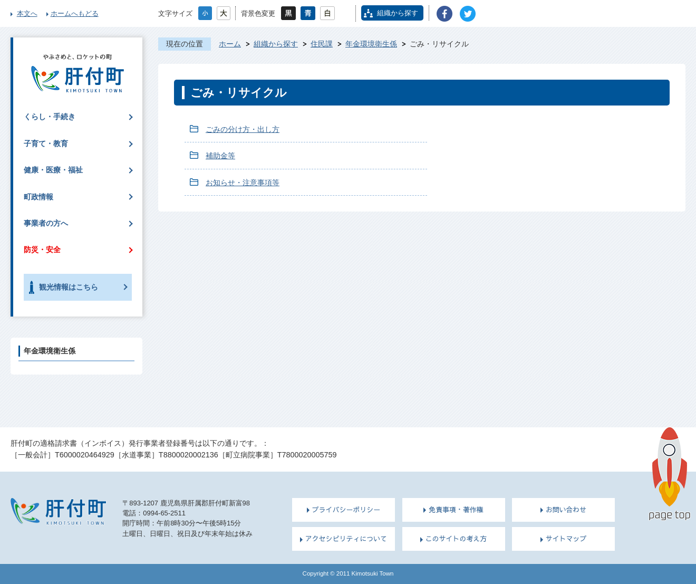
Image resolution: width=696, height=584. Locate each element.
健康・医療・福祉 (53, 170)
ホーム (230, 44)
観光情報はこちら (68, 287)
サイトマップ (566, 538)
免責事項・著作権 (456, 509)
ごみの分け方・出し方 (242, 129)
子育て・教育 (46, 143)
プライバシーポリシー (346, 509)
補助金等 (220, 155)
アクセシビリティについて (346, 538)
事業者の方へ (46, 223)
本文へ (27, 13)
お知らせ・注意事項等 (242, 182)
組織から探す (397, 13)
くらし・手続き (49, 116)
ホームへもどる (75, 13)
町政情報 (38, 197)
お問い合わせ (566, 509)
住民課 (322, 44)
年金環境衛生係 (371, 44)
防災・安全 (42, 249)
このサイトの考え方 (456, 538)
